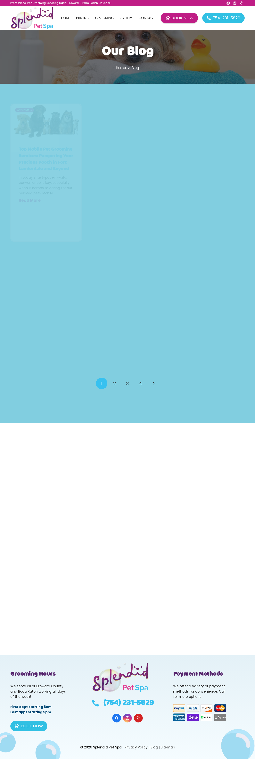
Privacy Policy (136, 747)
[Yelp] (138, 718)
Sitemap (168, 747)
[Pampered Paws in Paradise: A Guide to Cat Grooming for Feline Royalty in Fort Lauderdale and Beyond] (127, 127)
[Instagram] (127, 718)
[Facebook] (116, 718)
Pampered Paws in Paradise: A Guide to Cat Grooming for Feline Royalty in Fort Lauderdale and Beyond (125, 175)
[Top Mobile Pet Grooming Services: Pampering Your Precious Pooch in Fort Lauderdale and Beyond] (46, 121)
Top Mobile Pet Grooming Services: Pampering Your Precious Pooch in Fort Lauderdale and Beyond (46, 159)
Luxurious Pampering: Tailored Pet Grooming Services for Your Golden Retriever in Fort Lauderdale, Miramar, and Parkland (209, 179)
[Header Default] (32, 18)
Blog (154, 747)
